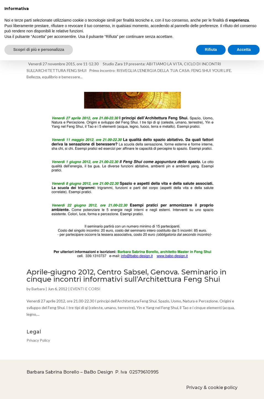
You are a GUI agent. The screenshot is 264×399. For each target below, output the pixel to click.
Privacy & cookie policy (211, 387)
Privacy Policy (38, 340)
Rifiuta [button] (211, 49)
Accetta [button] (244, 49)
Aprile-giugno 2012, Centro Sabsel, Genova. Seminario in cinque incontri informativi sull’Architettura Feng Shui (126, 276)
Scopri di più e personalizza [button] (38, 49)
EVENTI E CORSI (85, 288)
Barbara (38, 288)
